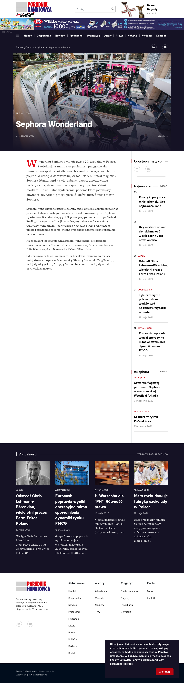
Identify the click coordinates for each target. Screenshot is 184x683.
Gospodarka (44, 35)
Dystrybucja (127, 605)
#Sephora (163, 136)
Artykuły (39, 47)
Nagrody (125, 598)
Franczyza (93, 35)
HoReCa (132, 35)
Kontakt (161, 35)
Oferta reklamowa (130, 591)
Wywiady (99, 598)
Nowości (60, 35)
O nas (150, 591)
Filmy (97, 612)
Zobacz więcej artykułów (152, 454)
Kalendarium (101, 591)
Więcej (164, 186)
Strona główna (23, 47)
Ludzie (108, 35)
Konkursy (99, 605)
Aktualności (145, 328)
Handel (28, 35)
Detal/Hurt (140, 377)
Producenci (76, 35)
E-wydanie (126, 612)
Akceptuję (164, 671)
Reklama (147, 35)
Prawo (119, 35)
